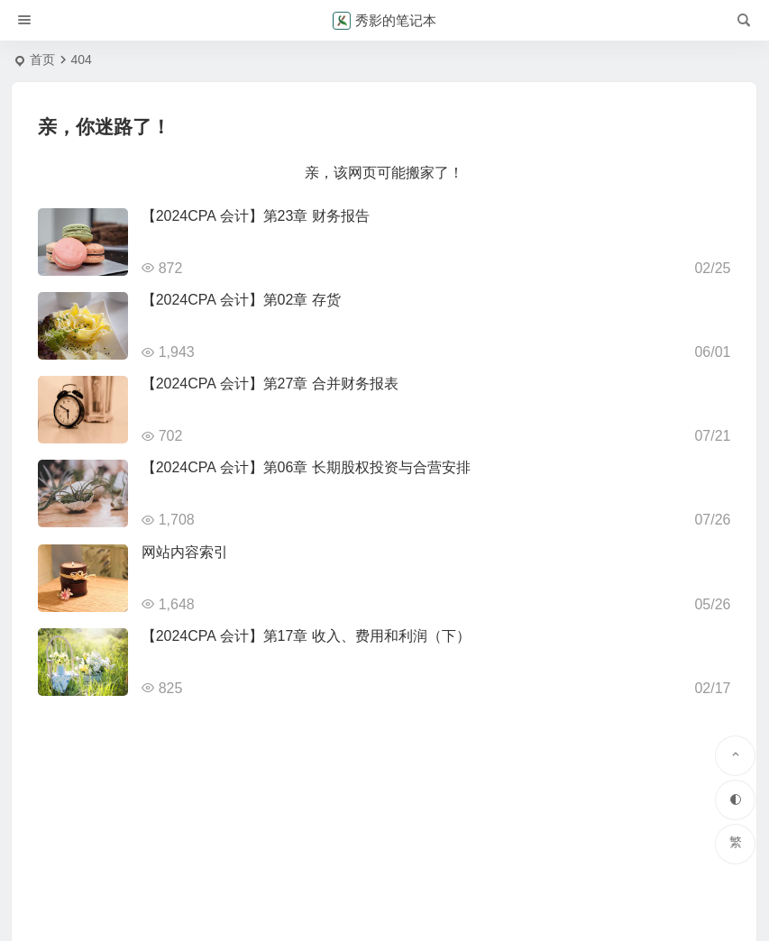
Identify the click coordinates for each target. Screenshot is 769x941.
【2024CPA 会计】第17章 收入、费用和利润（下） (306, 636)
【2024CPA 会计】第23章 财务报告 (256, 216)
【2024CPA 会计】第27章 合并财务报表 (270, 383)
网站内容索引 (185, 552)
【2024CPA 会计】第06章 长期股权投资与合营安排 (306, 467)
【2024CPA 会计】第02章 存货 (241, 299)
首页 (42, 59)
